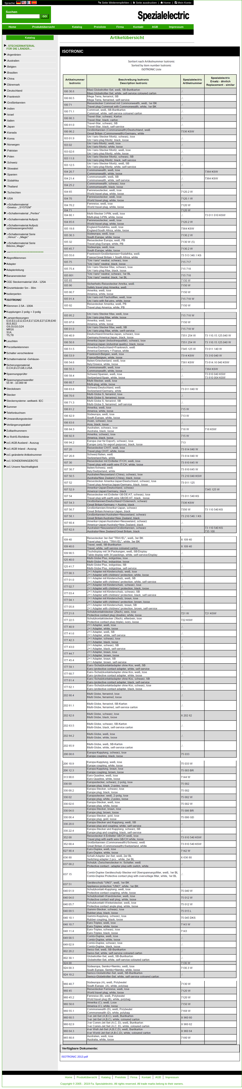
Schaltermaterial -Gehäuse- (23, 359)
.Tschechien (13, 192)
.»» (25, 251)
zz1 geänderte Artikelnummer (24, 454)
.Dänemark (13, 84)
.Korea (10, 138)
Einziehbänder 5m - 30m (21, 287)
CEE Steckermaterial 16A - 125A (26, 281)
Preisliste (100, 26)
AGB (155, 26)
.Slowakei (12, 168)
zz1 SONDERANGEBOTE (22, 460)
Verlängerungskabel (18, 424)
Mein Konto (184, 2)
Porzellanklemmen (17, 347)
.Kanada (11, 132)
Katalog (77, 26)
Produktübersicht (43, 26)
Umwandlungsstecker (19, 418)
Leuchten (12, 341)
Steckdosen (13, 388)
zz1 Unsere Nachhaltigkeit (22, 466)
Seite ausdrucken (147, 2)
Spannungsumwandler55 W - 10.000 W (20, 381)
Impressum (176, 26)
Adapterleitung (15, 269)
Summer (11, 406)
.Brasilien (12, 72)
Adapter (11, 263)
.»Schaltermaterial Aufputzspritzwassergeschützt (22, 227)
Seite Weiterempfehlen (116, 2)
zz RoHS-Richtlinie (17, 436)
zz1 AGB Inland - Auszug (21, 448)
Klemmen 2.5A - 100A (19, 305)
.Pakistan (12, 150)
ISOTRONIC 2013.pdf (74, 1056)
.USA (9, 198)
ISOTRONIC (14, 299)
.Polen (10, 156)
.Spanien (11, 174)
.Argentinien (13, 54)
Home (167, 2)
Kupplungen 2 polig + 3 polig (23, 311)
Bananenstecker (16, 275)
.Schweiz (11, 162)
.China (10, 78)
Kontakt (138, 26)
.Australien (12, 60)
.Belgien (11, 66)
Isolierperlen (13, 293)
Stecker (11, 394)
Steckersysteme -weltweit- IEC (24, 400)
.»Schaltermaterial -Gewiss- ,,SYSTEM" (19, 206)
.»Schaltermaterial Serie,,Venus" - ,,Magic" (20, 236)
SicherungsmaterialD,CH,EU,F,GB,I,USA (19, 366)
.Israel (10, 114)
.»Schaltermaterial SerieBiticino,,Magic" (20, 244)
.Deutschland (14, 90)
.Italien (10, 120)
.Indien (10, 108)
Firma (120, 26)
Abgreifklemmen (16, 257)
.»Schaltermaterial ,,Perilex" (23, 213)
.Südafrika (12, 180)
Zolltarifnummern (16, 430)
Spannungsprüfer (16, 374)
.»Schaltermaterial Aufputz (22, 219)
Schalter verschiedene (19, 353)
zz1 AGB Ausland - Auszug (22, 442)
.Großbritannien (15, 102)
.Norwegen (13, 144)
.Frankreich (13, 96)
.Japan (10, 126)
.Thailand (12, 186)
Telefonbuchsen (15, 412)
